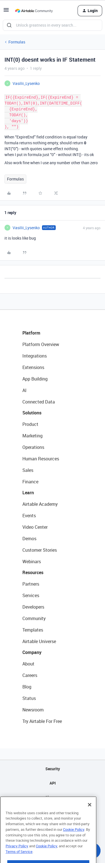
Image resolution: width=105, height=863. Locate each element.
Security (52, 768)
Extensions (33, 367)
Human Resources (40, 459)
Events (29, 515)
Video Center (35, 527)
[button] (6, 11)
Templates (32, 630)
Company (31, 652)
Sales (27, 470)
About (28, 664)
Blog (26, 687)
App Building (35, 379)
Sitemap (52, 797)
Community (34, 618)
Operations (33, 447)
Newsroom (33, 710)
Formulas (16, 42)
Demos (29, 538)
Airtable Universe (39, 641)
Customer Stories (39, 550)
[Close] (89, 814)
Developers (33, 607)
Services (30, 595)
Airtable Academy (40, 504)
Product (30, 424)
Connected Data (38, 402)
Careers (29, 675)
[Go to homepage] (34, 10)
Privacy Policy (17, 855)
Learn (28, 493)
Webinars (31, 561)
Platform (31, 333)
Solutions (31, 413)
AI (24, 390)
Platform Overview (40, 344)
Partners (30, 584)
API (53, 783)
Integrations (34, 356)
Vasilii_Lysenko (26, 83)
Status (29, 698)
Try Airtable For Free (42, 721)
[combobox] (52, 25)
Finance (30, 482)
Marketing (32, 436)
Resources (32, 572)
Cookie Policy (73, 839)
